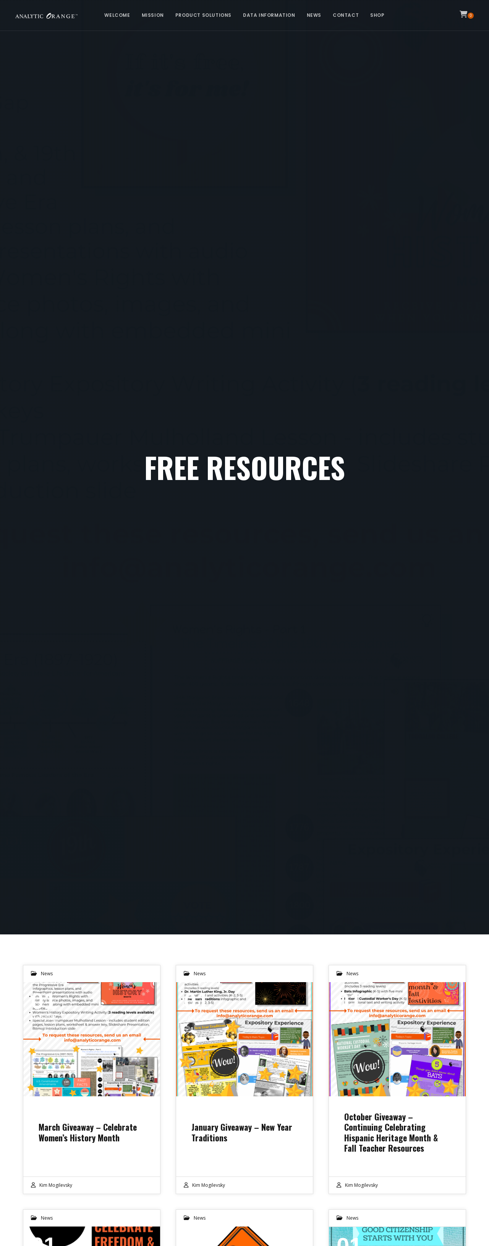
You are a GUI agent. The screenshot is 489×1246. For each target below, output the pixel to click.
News (47, 973)
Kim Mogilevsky (55, 1185)
